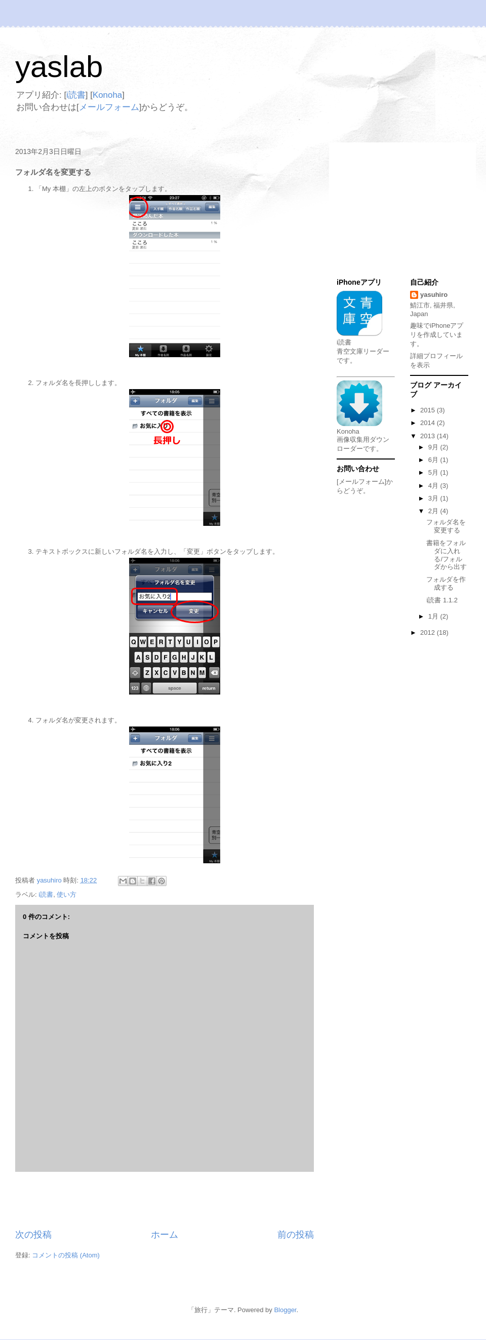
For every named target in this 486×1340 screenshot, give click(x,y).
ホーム (164, 1235)
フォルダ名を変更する (446, 526)
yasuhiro (434, 294)
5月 (434, 472)
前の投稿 (295, 1235)
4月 (434, 485)
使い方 (66, 894)
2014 (428, 423)
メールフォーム (109, 107)
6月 (434, 460)
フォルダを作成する (446, 583)
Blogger (285, 1310)
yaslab (59, 67)
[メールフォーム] (361, 481)
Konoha (107, 95)
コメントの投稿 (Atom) (66, 1255)
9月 (434, 447)
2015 (428, 410)
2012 (428, 632)
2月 (434, 511)
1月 (434, 616)
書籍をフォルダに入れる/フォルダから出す (446, 554)
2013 (428, 436)
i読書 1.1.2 (441, 600)
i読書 (76, 95)
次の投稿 (33, 1235)
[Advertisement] (164, 1200)
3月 (434, 498)
